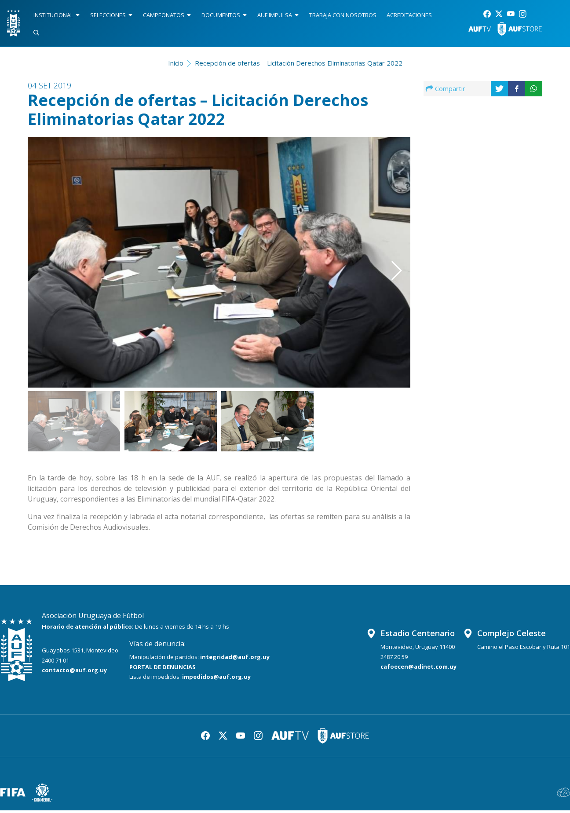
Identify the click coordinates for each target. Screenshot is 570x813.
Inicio (175, 65)
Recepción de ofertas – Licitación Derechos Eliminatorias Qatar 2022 (298, 65)
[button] (383, 252)
